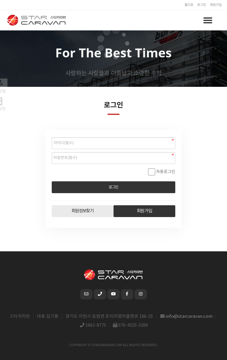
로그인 (201, 5)
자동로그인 (165, 172)
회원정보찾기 (83, 211)
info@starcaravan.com (189, 316)
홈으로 (188, 5)
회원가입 (216, 5)
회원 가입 (144, 211)
